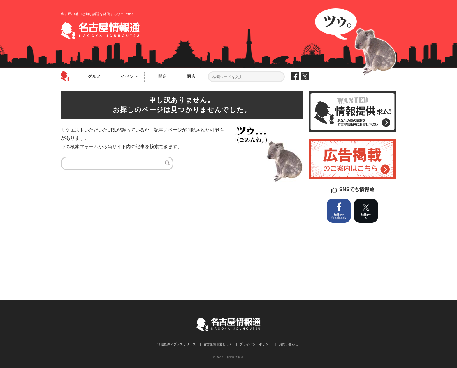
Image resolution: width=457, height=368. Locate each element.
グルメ (94, 76)
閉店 (191, 76)
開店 (162, 76)
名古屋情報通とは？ (217, 344)
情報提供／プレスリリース (176, 344)
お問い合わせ (288, 344)
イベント (129, 76)
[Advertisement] (182, 232)
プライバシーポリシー (256, 344)
